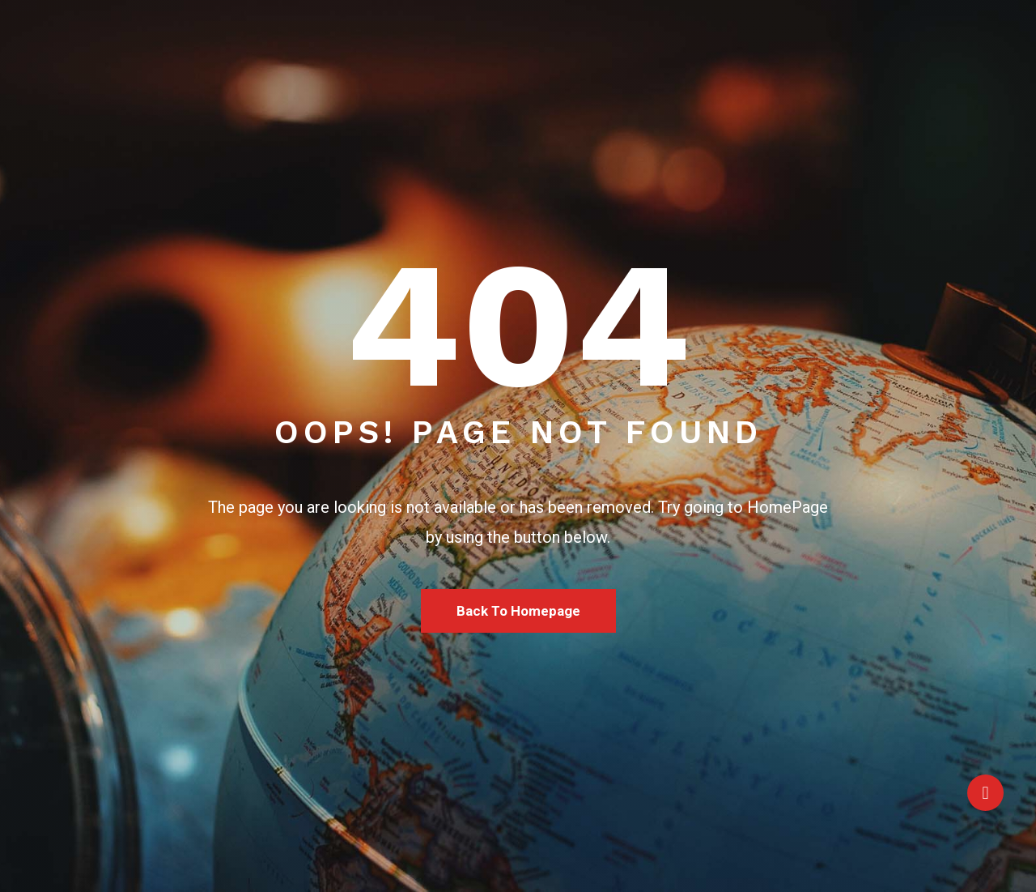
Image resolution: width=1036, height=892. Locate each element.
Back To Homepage (518, 611)
